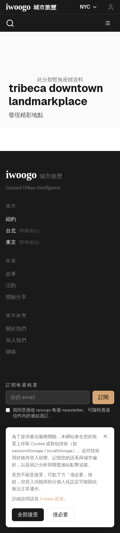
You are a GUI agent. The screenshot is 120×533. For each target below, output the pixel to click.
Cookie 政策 (52, 499)
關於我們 (16, 328)
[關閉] (105, 436)
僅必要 (60, 514)
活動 (11, 285)
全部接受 (28, 514)
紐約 (11, 219)
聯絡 (11, 351)
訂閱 (103, 397)
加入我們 (16, 340)
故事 (11, 274)
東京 (22, 242)
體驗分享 (16, 297)
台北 (22, 230)
